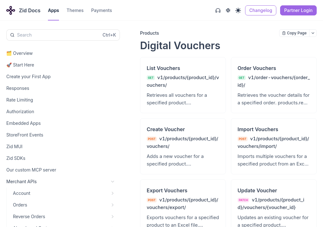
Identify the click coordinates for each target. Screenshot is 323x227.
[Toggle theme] (238, 10)
